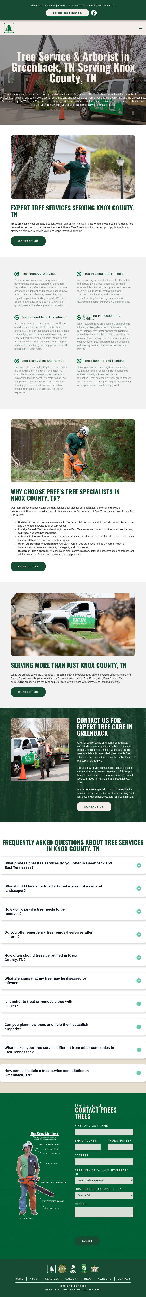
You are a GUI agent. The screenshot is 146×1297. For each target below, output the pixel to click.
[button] (140, 28)
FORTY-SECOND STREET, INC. (82, 1289)
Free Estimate (67, 12)
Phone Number (120, 1141)
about (34, 1279)
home (19, 1279)
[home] (9, 28)
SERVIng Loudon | (44, 5)
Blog (88, 1279)
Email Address (86, 1141)
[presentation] (102, 1228)
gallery (71, 1279)
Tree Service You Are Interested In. (101, 1172)
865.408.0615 (106, 5)
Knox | (63, 5)
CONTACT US (28, 241)
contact (124, 1279)
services (52, 1279)
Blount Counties (82, 5)
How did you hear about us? (98, 1189)
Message (81, 1204)
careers (105, 1279)
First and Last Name (91, 1126)
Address (81, 1156)
